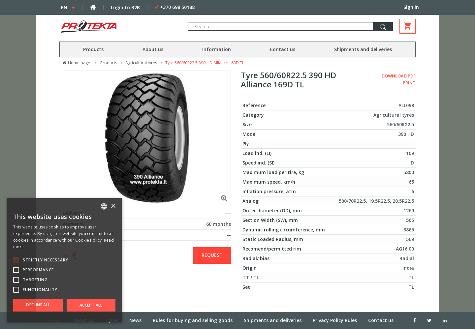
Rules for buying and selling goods (193, 320)
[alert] (64, 260)
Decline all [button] (38, 305)
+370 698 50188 (177, 7)
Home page (76, 63)
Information (216, 49)
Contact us (282, 49)
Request (212, 255)
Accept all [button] (91, 305)
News (135, 320)
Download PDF (399, 75)
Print (409, 82)
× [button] (113, 206)
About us (152, 49)
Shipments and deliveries (363, 49)
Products (93, 49)
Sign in (411, 7)
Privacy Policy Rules (335, 320)
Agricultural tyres (141, 63)
